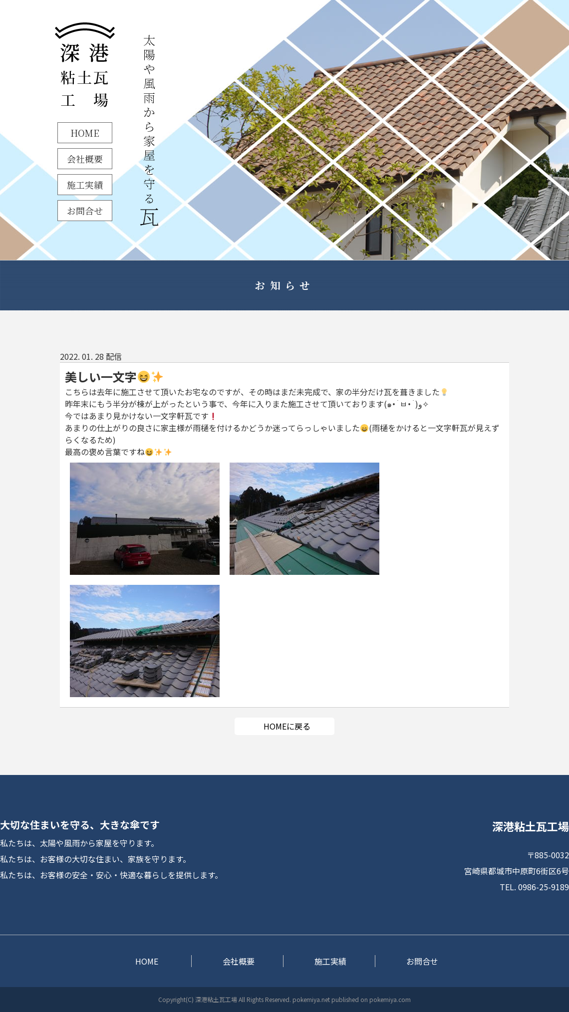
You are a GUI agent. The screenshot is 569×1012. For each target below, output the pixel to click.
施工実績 (85, 184)
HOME (84, 132)
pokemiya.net (311, 999)
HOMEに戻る (287, 726)
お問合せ (85, 210)
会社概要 (85, 158)
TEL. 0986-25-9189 (534, 887)
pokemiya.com (390, 999)
